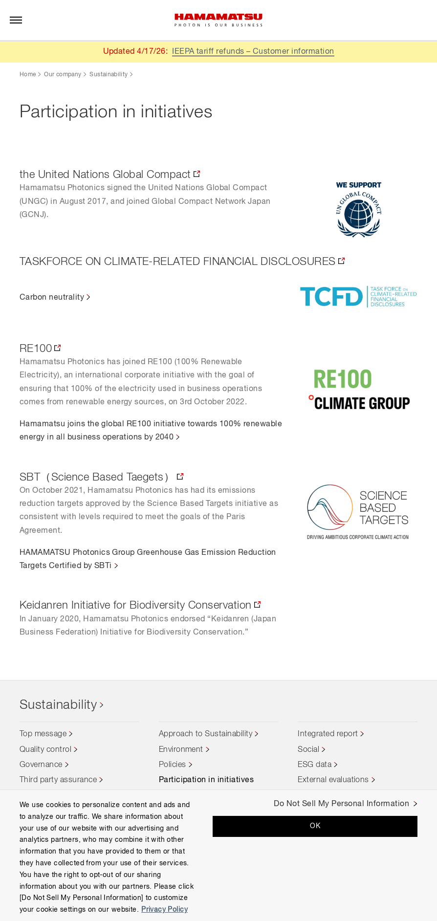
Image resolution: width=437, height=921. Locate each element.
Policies (172, 765)
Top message (43, 735)
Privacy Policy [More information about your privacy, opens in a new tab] (164, 909)
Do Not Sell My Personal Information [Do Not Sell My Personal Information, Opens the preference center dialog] (341, 804)
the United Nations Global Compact (105, 175)
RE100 (36, 349)
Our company (62, 75)
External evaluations (333, 781)
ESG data (314, 765)
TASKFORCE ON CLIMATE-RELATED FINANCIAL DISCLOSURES (178, 262)
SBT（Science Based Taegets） (97, 477)
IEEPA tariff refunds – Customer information (253, 52)
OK (315, 826)
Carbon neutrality (52, 298)
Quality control (45, 750)
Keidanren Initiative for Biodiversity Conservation (136, 605)
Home (28, 75)
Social (308, 750)
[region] (218, 855)
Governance (41, 765)
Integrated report (328, 735)
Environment (181, 750)
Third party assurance (58, 781)
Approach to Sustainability (205, 735)
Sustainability (108, 75)
